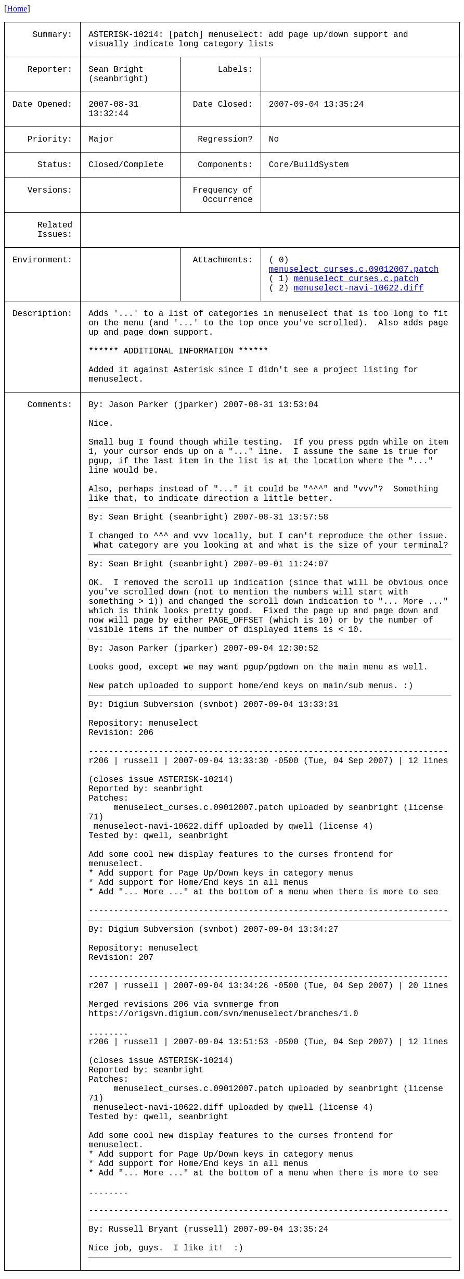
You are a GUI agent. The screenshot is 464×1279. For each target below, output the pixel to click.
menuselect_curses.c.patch (356, 279)
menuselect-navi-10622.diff (359, 288)
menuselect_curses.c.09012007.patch (354, 269)
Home (17, 8)
